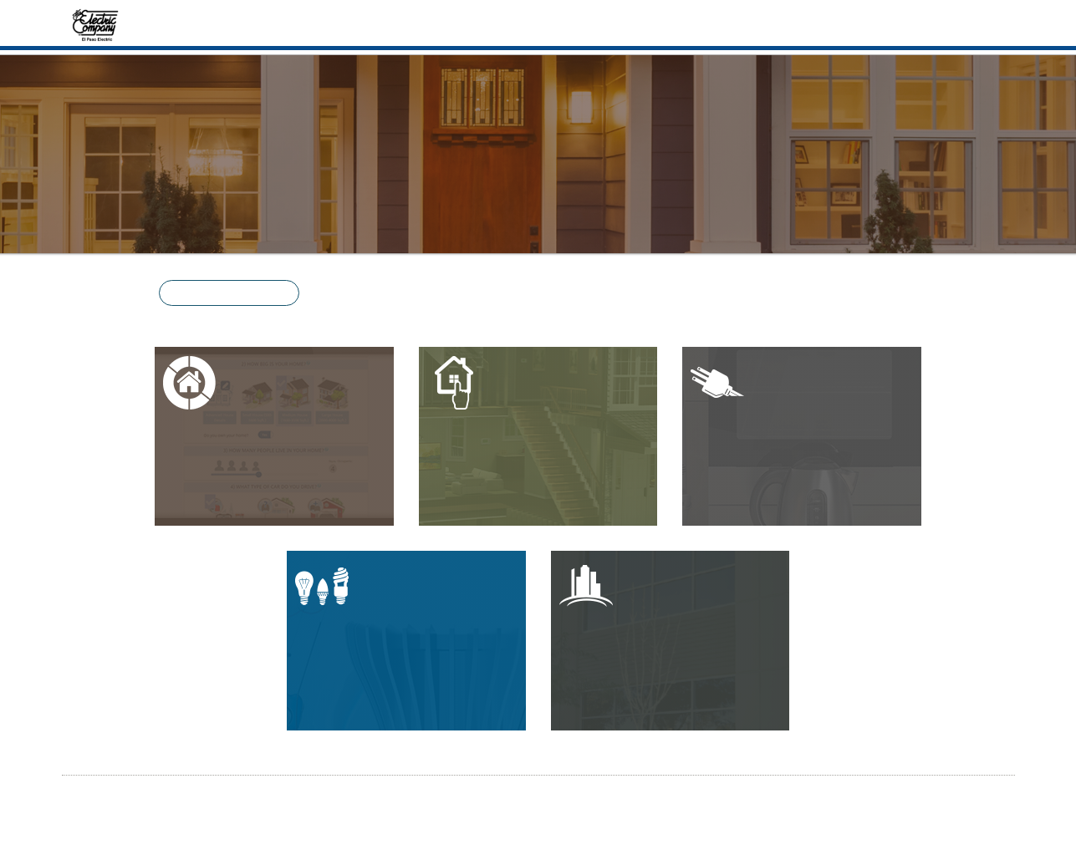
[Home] (96, 23)
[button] (229, 293)
